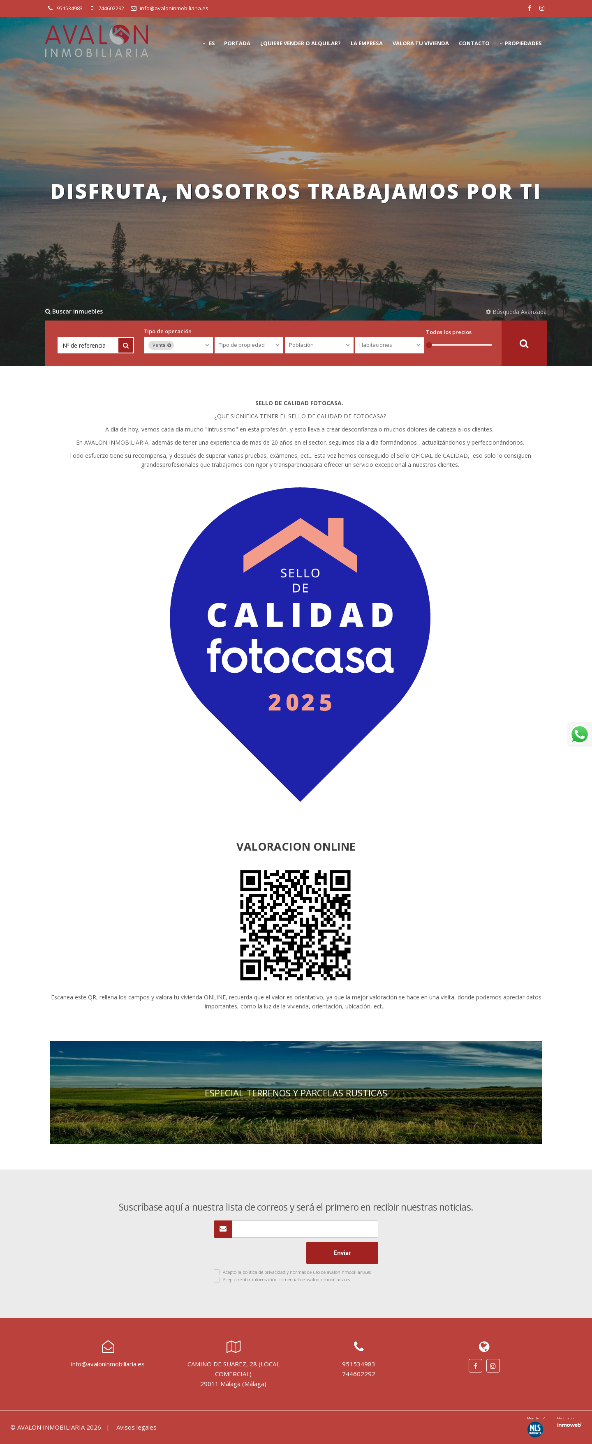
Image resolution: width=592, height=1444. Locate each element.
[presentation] (257, 1253)
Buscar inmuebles (74, 311)
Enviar (342, 1253)
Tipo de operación (167, 331)
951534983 (64, 8)
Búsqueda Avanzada (516, 312)
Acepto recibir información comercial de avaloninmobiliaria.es (286, 1279)
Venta (162, 345)
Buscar (125, 347)
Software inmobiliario (569, 1424)
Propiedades (521, 43)
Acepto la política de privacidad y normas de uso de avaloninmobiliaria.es (297, 1272)
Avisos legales (136, 1427)
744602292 (105, 8)
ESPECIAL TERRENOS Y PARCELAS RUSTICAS (296, 1092)
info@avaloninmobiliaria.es (174, 8)
